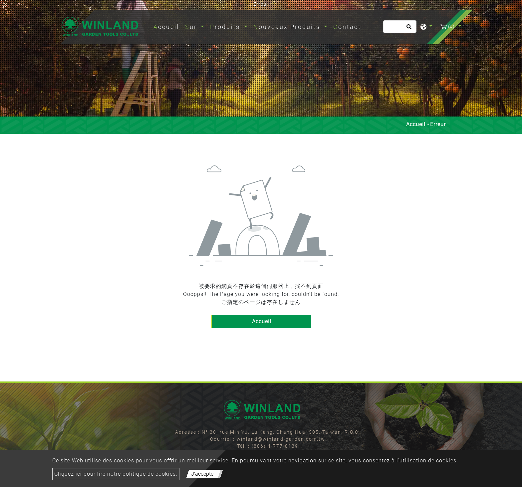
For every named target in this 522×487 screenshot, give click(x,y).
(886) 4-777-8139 (275, 446)
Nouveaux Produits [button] (288, 26)
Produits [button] (226, 26)
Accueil (167, 26)
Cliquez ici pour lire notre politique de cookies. (115, 474)
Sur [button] (192, 26)
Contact (347, 26)
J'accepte (202, 474)
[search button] (407, 29)
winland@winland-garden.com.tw (281, 439)
